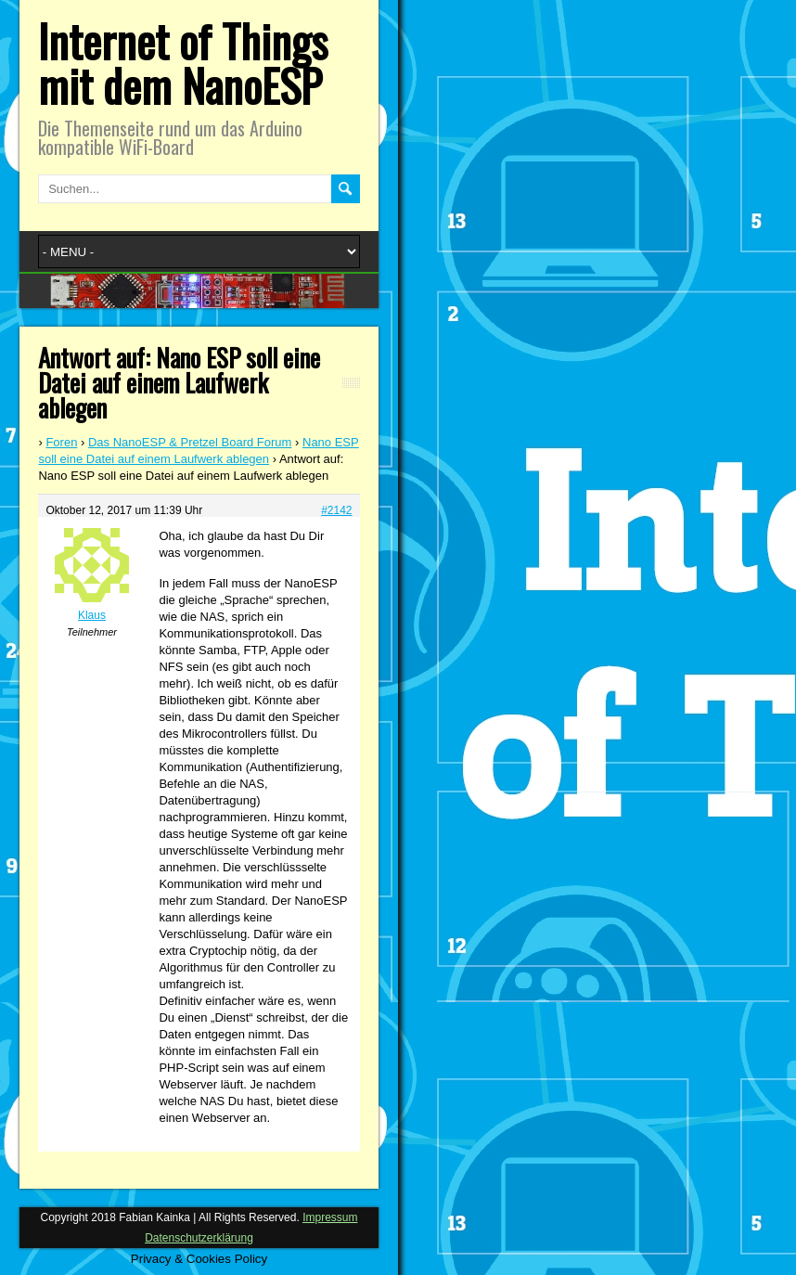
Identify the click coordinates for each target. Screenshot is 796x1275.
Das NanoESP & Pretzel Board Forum (189, 442)
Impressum (329, 1217)
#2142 (336, 510)
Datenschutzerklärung (199, 1237)
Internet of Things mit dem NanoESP (182, 62)
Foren (61, 442)
